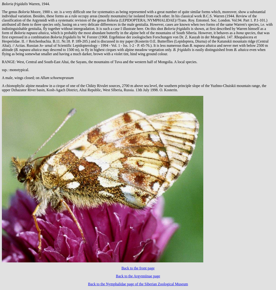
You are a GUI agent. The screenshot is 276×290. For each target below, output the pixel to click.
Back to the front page (138, 268)
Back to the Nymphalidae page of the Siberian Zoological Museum (138, 284)
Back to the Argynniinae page (138, 276)
